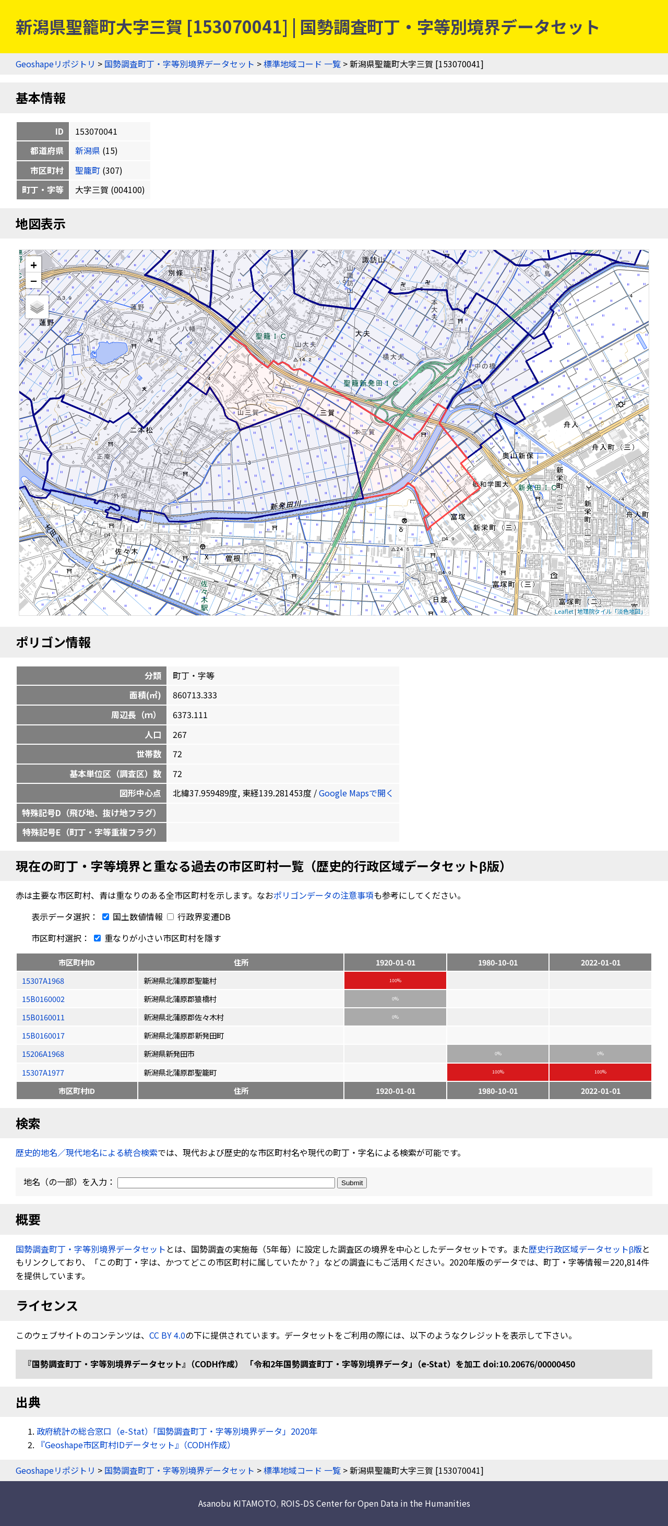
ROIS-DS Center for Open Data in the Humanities (375, 1503)
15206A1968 (43, 1053)
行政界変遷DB (199, 916)
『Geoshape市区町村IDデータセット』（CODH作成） (136, 1444)
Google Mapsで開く (356, 792)
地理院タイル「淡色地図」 (611, 611)
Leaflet (564, 611)
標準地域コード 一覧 (302, 63)
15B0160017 (43, 1035)
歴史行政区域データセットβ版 (585, 1249)
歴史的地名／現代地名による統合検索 (87, 1152)
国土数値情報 (131, 916)
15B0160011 (43, 1016)
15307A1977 (43, 1072)
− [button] (33, 280)
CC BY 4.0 (167, 1335)
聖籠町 (87, 170)
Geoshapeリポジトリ (56, 63)
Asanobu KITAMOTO (237, 1503)
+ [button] (33, 264)
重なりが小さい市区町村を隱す (155, 938)
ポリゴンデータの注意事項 (323, 895)
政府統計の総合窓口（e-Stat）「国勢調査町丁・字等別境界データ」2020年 (177, 1431)
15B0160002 (43, 998)
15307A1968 (43, 980)
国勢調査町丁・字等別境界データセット (179, 63)
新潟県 (87, 150)
